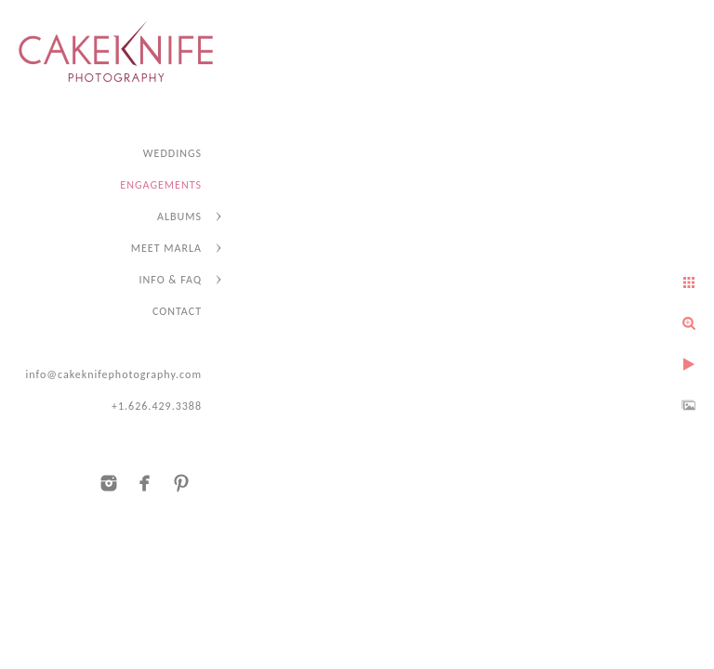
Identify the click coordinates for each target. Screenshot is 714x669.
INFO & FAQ (170, 279)
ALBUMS (179, 216)
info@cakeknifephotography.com (113, 374)
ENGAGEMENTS (161, 184)
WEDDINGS (172, 153)
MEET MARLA (166, 248)
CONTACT (177, 311)
